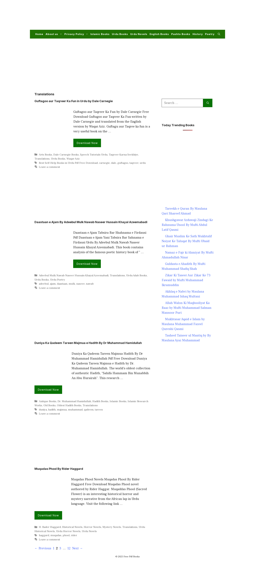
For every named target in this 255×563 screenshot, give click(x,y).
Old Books (49, 405)
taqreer (133, 163)
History (198, 34)
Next (77, 548)
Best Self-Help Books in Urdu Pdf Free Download (68, 163)
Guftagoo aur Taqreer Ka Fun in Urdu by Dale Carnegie (73, 101)
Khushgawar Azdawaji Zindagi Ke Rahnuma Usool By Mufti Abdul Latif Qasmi (187, 225)
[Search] (207, 103)
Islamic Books (100, 34)
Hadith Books (100, 401)
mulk (72, 284)
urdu (143, 163)
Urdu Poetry (57, 280)
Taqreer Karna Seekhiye (123, 154)
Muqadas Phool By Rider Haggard (58, 468)
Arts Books (45, 154)
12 (69, 548)
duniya (43, 409)
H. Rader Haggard (50, 527)
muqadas (55, 535)
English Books (159, 34)
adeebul (44, 284)
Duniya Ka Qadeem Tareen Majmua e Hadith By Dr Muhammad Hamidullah (88, 343)
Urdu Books (120, 34)
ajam (53, 284)
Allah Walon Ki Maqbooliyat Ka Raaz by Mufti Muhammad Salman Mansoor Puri (186, 308)
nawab (90, 284)
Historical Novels (72, 527)
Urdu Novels (138, 34)
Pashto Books (180, 34)
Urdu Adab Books (136, 275)
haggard (44, 535)
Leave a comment (49, 167)
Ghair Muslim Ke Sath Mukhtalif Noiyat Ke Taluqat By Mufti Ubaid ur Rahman (187, 241)
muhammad (75, 409)
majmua (62, 409)
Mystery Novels (111, 527)
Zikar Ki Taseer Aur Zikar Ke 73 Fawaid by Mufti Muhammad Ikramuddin (186, 280)
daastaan (62, 284)
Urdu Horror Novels (68, 531)
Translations (42, 159)
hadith (52, 409)
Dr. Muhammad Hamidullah (74, 401)
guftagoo (122, 163)
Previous (42, 548)
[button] (219, 34)
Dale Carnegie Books (66, 154)
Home (39, 34)
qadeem (89, 409)
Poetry (210, 34)
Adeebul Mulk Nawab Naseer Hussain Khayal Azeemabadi (73, 275)
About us (54, 34)
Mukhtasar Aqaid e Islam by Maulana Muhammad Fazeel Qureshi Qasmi (183, 324)
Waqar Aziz (73, 159)
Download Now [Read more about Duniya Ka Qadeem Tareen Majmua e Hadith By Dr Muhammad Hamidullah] (48, 389)
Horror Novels (92, 527)
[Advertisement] (161, 17)
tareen (99, 409)
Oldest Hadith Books (69, 405)
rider (74, 535)
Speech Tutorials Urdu (93, 154)
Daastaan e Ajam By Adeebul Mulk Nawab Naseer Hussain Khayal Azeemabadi (90, 222)
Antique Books (47, 401)
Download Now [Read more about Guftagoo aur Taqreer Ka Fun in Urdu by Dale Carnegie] (87, 143)
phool (66, 535)
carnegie (104, 163)
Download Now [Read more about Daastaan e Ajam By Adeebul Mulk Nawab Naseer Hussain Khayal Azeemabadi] (87, 263)
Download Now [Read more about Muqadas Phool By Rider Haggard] (48, 515)
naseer (80, 284)
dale (113, 163)
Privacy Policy (76, 34)
